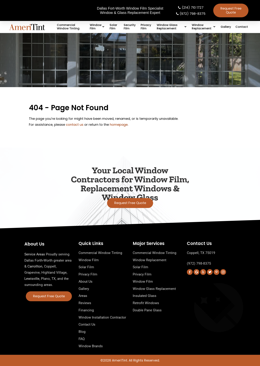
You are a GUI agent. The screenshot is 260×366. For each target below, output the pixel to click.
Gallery (226, 27)
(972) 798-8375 (199, 263)
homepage (119, 124)
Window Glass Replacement (172, 26)
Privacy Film (146, 26)
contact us (74, 124)
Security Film (130, 26)
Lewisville (31, 279)
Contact (241, 27)
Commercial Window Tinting (68, 26)
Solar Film (113, 26)
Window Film (97, 26)
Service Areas (34, 254)
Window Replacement (204, 26)
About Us (34, 244)
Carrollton (34, 266)
